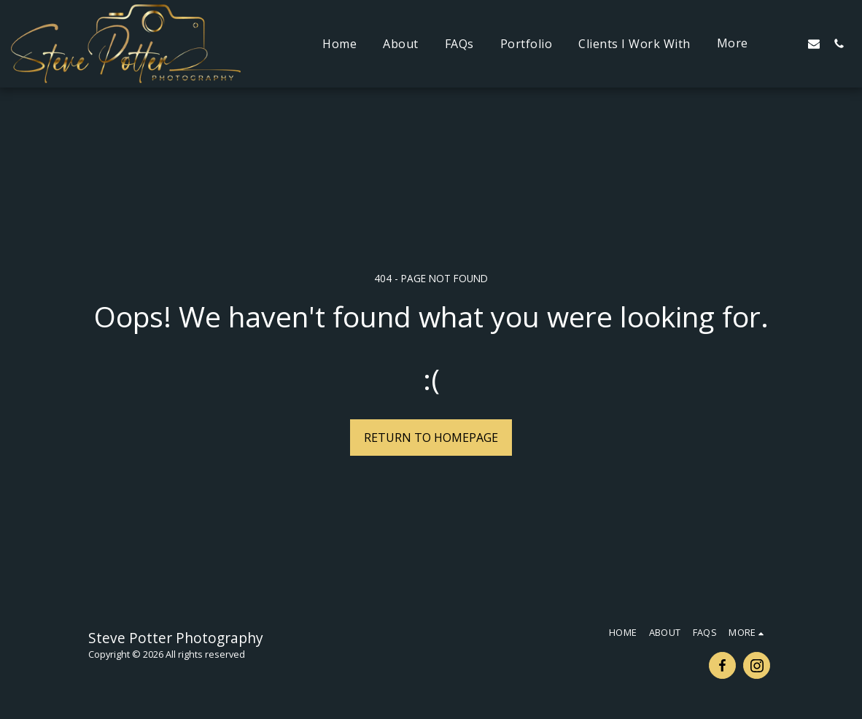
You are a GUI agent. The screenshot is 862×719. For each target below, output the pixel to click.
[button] (789, 43)
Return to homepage (431, 438)
